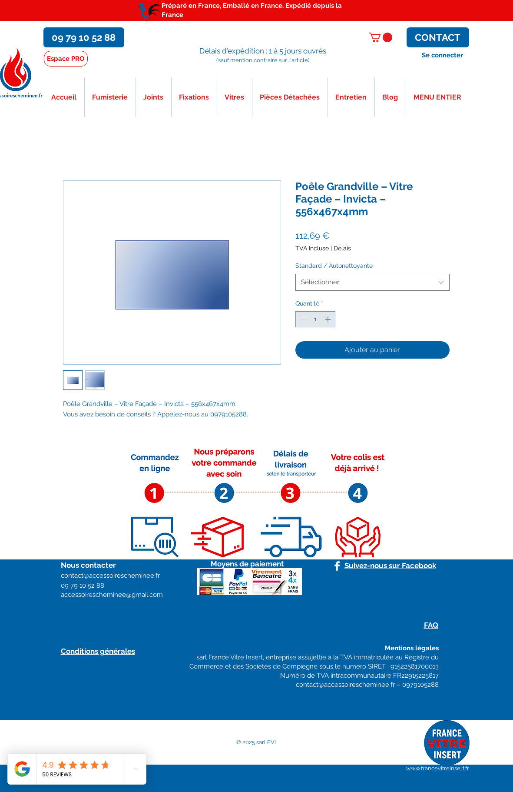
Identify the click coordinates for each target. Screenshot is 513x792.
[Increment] (328, 319)
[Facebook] (337, 566)
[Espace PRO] (66, 59)
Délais (342, 248)
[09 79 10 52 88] (83, 37)
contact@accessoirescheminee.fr (345, 685)
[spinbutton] (315, 319)
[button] (380, 37)
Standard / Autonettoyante (334, 265)
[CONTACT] (438, 37)
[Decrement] (302, 319)
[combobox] (372, 282)
